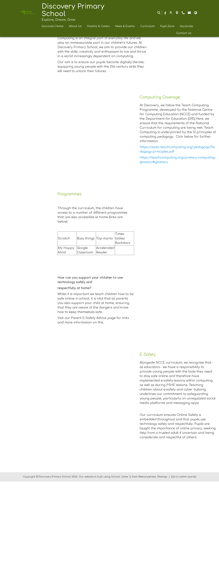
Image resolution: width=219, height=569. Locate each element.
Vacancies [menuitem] (186, 26)
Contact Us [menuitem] (183, 33)
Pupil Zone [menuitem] (167, 26)
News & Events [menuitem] (125, 26)
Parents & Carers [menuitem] (98, 26)
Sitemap (162, 564)
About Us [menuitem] (75, 26)
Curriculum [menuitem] (147, 26)
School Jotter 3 (121, 564)
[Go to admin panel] (183, 564)
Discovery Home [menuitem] (52, 26)
